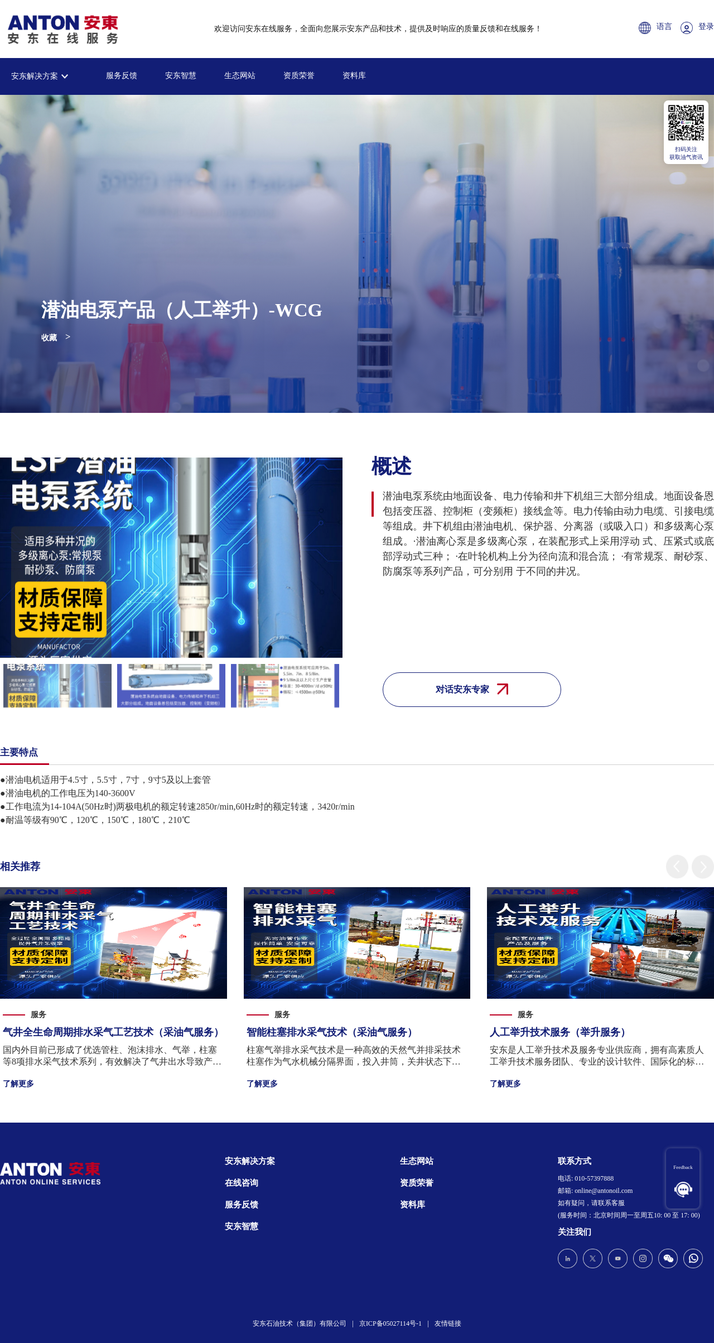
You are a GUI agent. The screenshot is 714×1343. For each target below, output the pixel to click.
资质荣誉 (299, 75)
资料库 (354, 75)
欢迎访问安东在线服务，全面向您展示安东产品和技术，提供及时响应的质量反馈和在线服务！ (378, 29)
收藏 (49, 338)
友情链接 (448, 1323)
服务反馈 (121, 75)
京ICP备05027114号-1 (390, 1323)
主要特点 (19, 752)
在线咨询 (241, 1182)
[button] (677, 867)
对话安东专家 (472, 689)
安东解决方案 (34, 76)
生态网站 (239, 75)
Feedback (682, 1167)
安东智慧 (180, 75)
